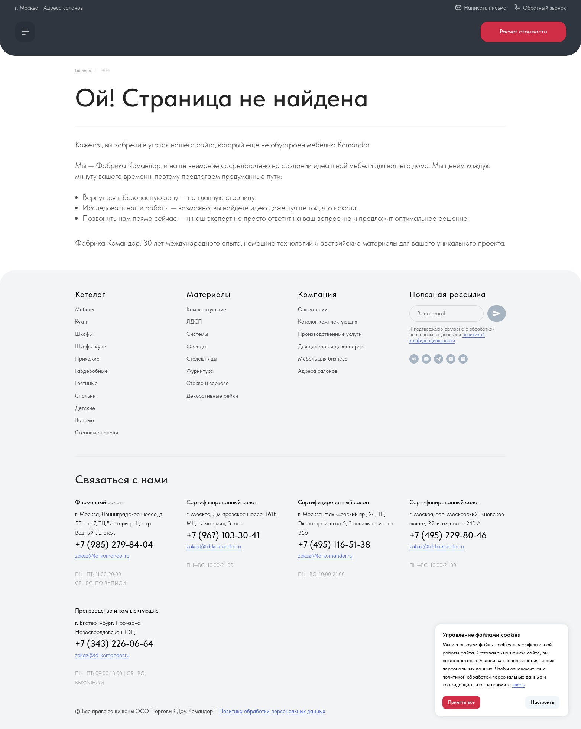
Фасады (196, 346)
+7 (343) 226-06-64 (114, 643)
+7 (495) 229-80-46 (448, 535)
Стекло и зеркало (207, 383)
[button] (25, 32)
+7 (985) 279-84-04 (114, 544)
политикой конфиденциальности (447, 337)
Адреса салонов (63, 7)
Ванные (84, 420)
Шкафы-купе (90, 346)
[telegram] (438, 359)
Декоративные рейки (212, 396)
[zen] (450, 359)
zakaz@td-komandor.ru (102, 555)
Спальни (85, 396)
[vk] (414, 359)
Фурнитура (200, 371)
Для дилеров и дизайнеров (330, 346)
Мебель (84, 309)
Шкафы (84, 334)
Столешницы (201, 358)
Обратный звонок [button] (544, 7)
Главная (83, 70)
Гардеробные (91, 371)
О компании (313, 309)
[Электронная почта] (463, 359)
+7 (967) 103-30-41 (223, 535)
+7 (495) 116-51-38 (334, 544)
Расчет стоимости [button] (523, 31)
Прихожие (87, 358)
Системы (197, 334)
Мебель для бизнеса (323, 358)
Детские (85, 408)
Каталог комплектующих (327, 321)
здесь (518, 684)
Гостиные (86, 383)
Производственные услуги (330, 334)
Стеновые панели (96, 432)
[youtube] (426, 359)
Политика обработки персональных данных (272, 711)
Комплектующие (206, 309)
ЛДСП (194, 321)
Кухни (82, 321)
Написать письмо (485, 7)
